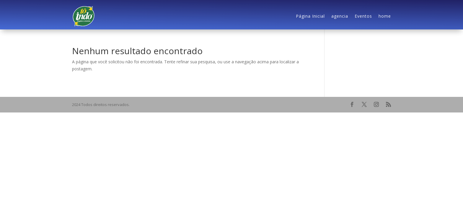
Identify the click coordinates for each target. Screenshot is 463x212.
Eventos (363, 16)
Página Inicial (310, 16)
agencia (339, 16)
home (385, 16)
